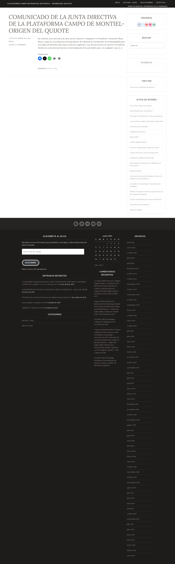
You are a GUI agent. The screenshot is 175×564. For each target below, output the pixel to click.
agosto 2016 (131, 427)
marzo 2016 (131, 453)
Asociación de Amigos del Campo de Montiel (146, 123)
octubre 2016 (132, 416)
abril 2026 (130, 244)
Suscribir (30, 264)
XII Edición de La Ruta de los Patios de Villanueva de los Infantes (46, 299)
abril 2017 (130, 385)
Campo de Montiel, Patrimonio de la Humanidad (152, 6)
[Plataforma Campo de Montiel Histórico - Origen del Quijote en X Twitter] (142, 26)
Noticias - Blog (51, 70)
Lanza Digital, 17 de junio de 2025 (34, 304)
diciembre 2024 (133, 270)
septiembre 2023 (133, 286)
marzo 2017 (131, 390)
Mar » (101, 267)
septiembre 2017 (133, 369)
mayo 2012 (131, 541)
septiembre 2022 (133, 296)
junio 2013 (130, 531)
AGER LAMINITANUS (138, 144)
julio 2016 (130, 432)
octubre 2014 (132, 479)
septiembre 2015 (133, 474)
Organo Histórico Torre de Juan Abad (144, 154)
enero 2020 (131, 322)
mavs (11, 43)
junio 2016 (130, 437)
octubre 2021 (131, 301)
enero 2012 (131, 557)
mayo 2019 (131, 343)
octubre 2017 (131, 364)
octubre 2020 (132, 317)
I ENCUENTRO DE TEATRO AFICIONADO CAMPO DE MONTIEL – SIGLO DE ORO (54, 291)
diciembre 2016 (132, 406)
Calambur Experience (138, 133)
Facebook (146, 64)
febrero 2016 (131, 458)
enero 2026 (131, 249)
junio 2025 (130, 260)
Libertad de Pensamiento (139, 206)
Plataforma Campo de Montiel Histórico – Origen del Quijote (35, 3)
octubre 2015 (131, 468)
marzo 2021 (131, 312)
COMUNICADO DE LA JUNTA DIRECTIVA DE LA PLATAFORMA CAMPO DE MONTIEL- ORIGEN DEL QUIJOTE (66, 25)
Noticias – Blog (134, 2)
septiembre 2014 (133, 484)
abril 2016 (130, 447)
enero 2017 (131, 401)
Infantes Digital (136, 211)
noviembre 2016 (133, 411)
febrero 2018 (131, 354)
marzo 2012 (131, 547)
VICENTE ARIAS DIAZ (102, 321)
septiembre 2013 (133, 521)
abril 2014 (130, 510)
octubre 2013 (131, 515)
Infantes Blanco (136, 172)
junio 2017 (130, 380)
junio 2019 (130, 338)
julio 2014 (130, 494)
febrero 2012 (131, 552)
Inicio (122, 2)
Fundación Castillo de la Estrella (142, 159)
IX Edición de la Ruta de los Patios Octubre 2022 (106, 295)
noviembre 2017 (133, 359)
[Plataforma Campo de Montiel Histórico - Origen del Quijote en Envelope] (154, 26)
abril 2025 (130, 265)
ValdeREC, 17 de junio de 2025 (33, 309)
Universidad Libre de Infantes (141, 112)
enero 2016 (131, 463)
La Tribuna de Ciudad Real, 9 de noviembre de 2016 (104, 323)
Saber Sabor (134, 139)
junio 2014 (130, 500)
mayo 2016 (131, 442)
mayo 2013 (131, 536)
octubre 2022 (132, 291)
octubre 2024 (132, 275)
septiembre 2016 (133, 421)
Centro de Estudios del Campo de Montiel (145, 201)
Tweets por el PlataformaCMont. (142, 89)
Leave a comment (17, 46)
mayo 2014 (131, 505)
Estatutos (165, 2)
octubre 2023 (132, 280)
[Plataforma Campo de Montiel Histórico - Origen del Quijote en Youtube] (146, 26)
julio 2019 (130, 333)
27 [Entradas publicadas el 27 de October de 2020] (100, 261)
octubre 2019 (132, 327)
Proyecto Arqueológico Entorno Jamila (144, 149)
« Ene (96, 267)
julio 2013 (130, 526)
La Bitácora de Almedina (139, 128)
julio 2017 (130, 374)
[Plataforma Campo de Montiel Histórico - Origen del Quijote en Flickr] (150, 26)
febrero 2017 (131, 395)
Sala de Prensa (151, 2)
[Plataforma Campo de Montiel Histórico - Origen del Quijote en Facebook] (139, 26)
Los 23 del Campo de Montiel (141, 107)
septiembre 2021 (133, 307)
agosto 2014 (131, 489)
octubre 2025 (132, 254)
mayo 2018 (131, 348)
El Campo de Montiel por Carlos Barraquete (146, 118)
